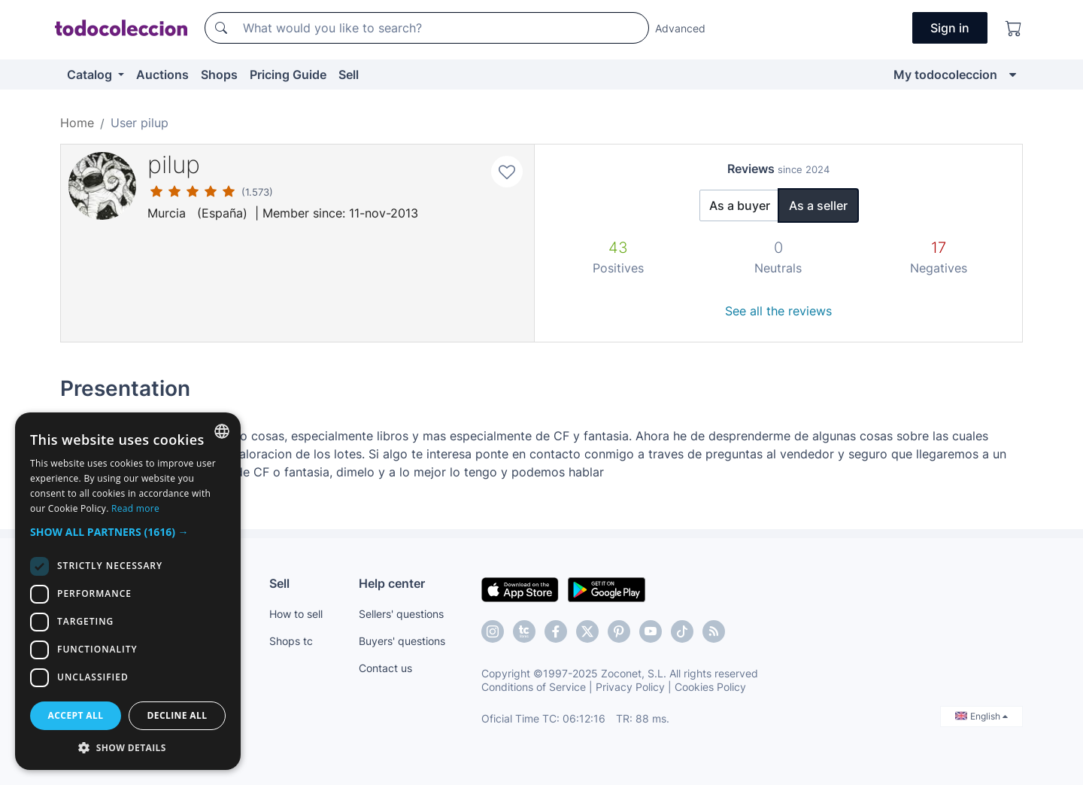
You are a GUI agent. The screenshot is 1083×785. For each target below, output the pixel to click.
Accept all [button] (76, 715)
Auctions (162, 74)
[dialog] (128, 591)
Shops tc (291, 640)
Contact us (385, 668)
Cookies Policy (710, 686)
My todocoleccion (945, 74)
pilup (173, 164)
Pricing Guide (288, 74)
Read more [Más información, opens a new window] (135, 508)
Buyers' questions (402, 640)
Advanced (680, 28)
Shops (219, 74)
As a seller (818, 205)
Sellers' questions (401, 613)
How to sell (296, 613)
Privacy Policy (630, 686)
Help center (392, 583)
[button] (128, 532)
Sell (348, 74)
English (981, 716)
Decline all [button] (177, 715)
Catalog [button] (91, 74)
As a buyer (739, 205)
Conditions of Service (533, 686)
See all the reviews (778, 310)
